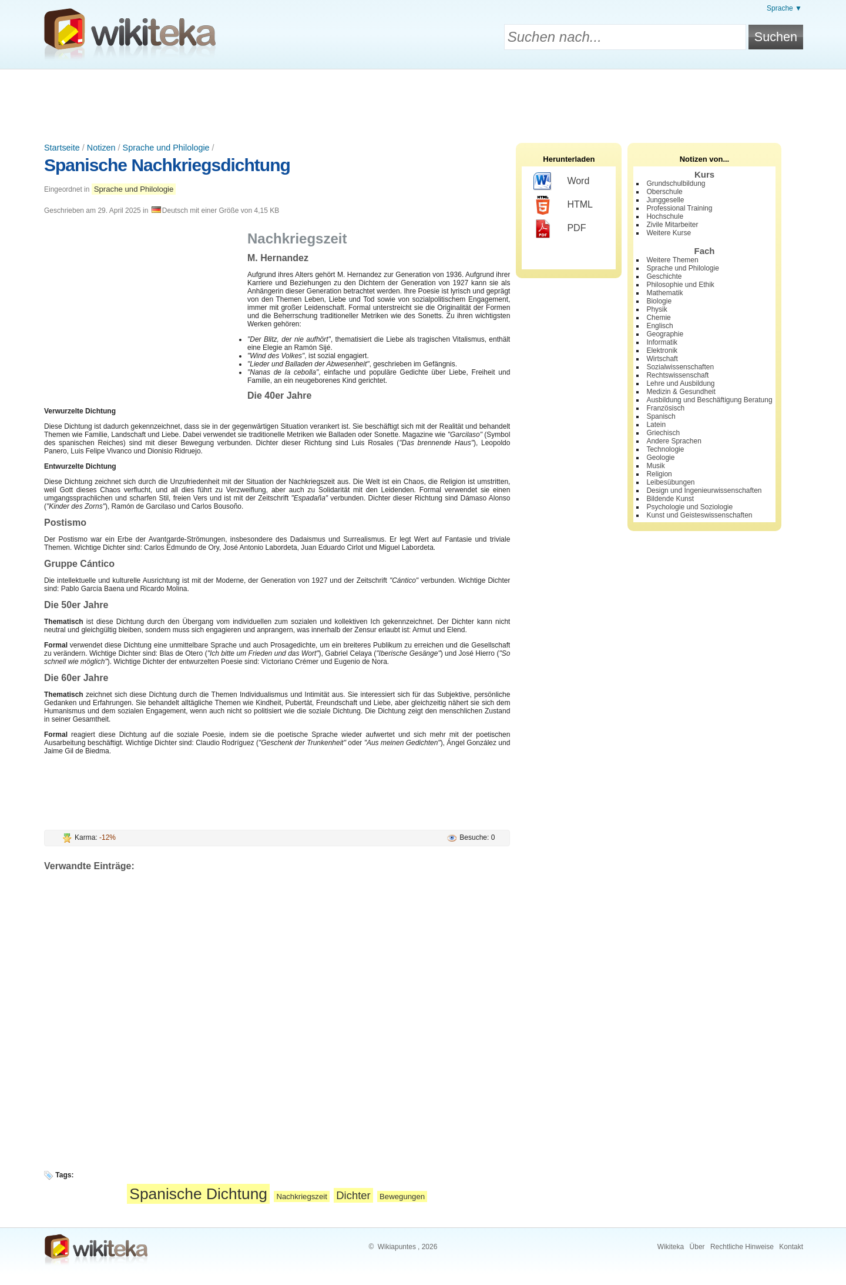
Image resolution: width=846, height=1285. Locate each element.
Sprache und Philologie (166, 147)
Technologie (665, 449)
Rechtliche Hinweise (742, 1247)
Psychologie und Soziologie (689, 507)
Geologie (660, 457)
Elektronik (661, 350)
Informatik (661, 342)
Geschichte (664, 276)
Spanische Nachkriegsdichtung (167, 165)
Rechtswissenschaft (677, 375)
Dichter (353, 1195)
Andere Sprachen (673, 441)
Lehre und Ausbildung (680, 383)
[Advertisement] (423, 101)
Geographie (664, 334)
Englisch (659, 326)
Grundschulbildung (675, 183)
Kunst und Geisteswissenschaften (699, 515)
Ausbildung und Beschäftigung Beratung (709, 400)
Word (561, 181)
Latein (656, 424)
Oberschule (664, 192)
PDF (559, 228)
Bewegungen (402, 1196)
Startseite (62, 147)
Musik (655, 466)
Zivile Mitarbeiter (672, 225)
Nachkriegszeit (301, 1196)
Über (697, 1247)
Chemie (658, 317)
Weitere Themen (672, 260)
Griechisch (663, 433)
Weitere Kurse (668, 233)
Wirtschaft (661, 359)
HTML (563, 205)
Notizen (101, 147)
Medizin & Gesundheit (680, 392)
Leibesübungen (670, 482)
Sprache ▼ (784, 8)
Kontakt (791, 1247)
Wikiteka (670, 1247)
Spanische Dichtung (198, 1194)
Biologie (659, 301)
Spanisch (660, 416)
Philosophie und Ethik (680, 285)
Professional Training (679, 208)
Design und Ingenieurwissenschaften (703, 490)
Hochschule (664, 216)
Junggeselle (665, 200)
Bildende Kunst (670, 499)
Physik (656, 309)
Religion (659, 474)
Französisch (665, 408)
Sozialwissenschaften (680, 367)
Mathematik (664, 293)
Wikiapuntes (397, 1247)
